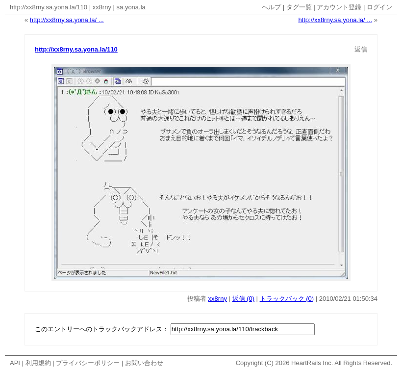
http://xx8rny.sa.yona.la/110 (48, 7)
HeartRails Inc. (312, 363)
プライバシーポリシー (88, 363)
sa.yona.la (131, 7)
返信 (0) (243, 298)
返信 (360, 49)
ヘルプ (271, 7)
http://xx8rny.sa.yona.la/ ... (67, 20)
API (15, 363)
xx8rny (102, 7)
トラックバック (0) (287, 298)
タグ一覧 (299, 7)
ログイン (379, 7)
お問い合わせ (144, 363)
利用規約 (38, 363)
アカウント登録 (339, 7)
